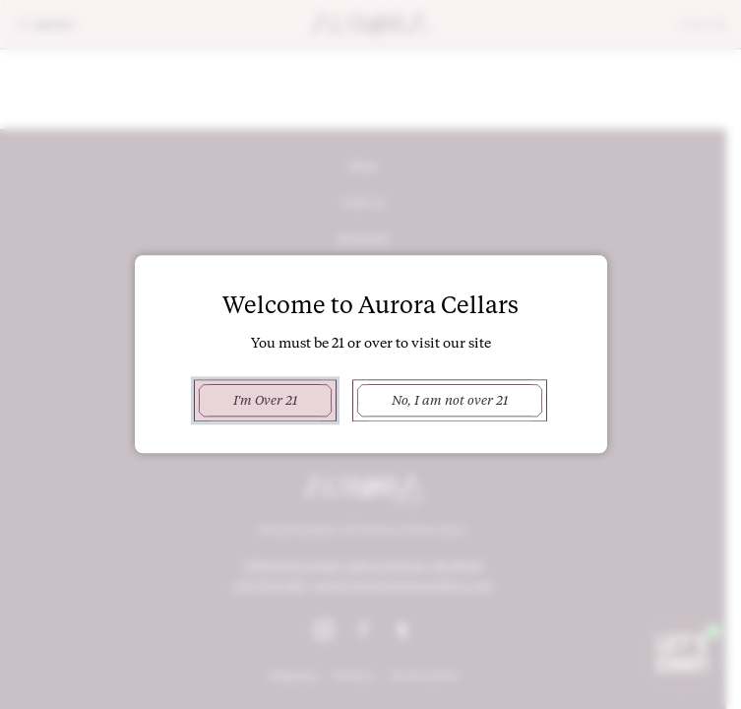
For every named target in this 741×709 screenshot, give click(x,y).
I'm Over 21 (265, 400)
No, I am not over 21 (450, 400)
